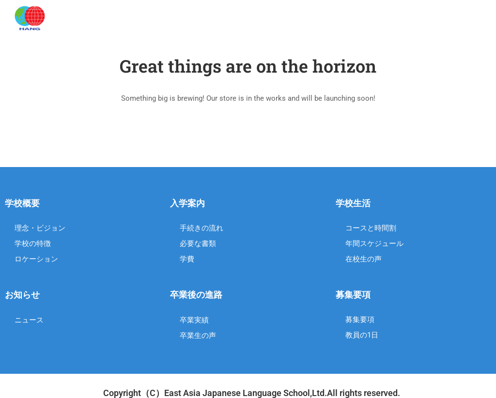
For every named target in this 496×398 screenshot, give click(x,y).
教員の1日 (361, 335)
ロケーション (36, 259)
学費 (187, 259)
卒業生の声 (198, 335)
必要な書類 (198, 243)
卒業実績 (194, 320)
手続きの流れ (201, 228)
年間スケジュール (374, 243)
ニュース (29, 320)
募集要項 (359, 319)
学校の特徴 (33, 243)
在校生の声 (363, 259)
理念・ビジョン (40, 228)
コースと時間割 (370, 228)
